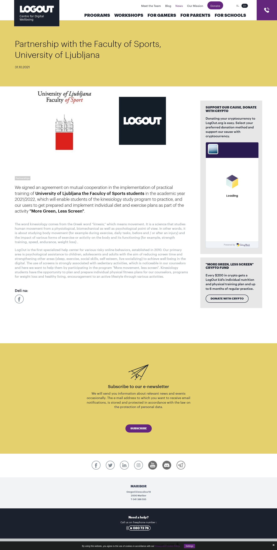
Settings (189, 546)
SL (237, 6)
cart (267, 10)
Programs (97, 15)
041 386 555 (139, 499)
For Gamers (162, 15)
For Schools (230, 15)
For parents (195, 15)
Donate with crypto (227, 298)
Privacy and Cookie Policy (167, 546)
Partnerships (23, 178)
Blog (168, 5)
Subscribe (138, 428)
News (179, 5)
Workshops (128, 15)
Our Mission (195, 5)
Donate (215, 5)
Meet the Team (151, 5)
